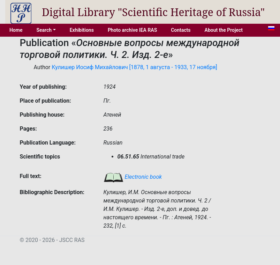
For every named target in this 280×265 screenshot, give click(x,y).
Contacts (180, 30)
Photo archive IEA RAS (132, 30)
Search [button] (44, 30)
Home (16, 30)
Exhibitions (82, 30)
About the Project (224, 30)
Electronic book (133, 177)
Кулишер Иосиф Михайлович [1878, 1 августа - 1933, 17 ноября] (134, 67)
